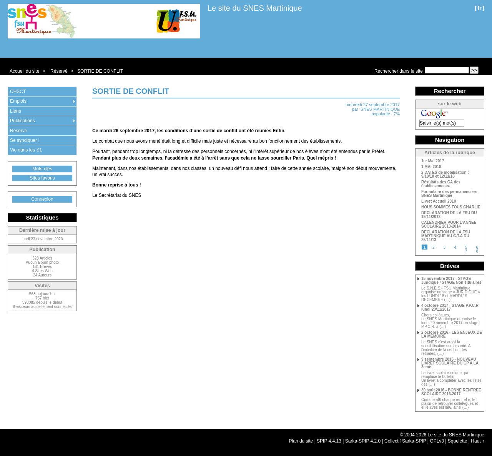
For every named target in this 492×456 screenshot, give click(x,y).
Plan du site (301, 441)
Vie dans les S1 (26, 150)
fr (479, 8)
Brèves (449, 266)
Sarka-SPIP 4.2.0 (363, 441)
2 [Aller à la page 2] (433, 247)
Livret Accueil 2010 (438, 201)
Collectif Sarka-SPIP (405, 441)
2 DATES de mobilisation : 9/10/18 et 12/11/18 (445, 174)
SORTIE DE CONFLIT (100, 71)
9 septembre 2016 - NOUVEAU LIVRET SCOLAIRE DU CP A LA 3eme (450, 363)
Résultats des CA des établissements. (440, 184)
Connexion (42, 199)
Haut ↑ (477, 441)
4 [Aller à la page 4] (455, 247)
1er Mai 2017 (432, 161)
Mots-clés (42, 168)
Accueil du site (24, 71)
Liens (15, 111)
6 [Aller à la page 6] (477, 247)
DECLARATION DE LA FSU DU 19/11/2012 (449, 215)
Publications (22, 120)
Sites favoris (42, 178)
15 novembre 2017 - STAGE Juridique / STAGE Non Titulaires (451, 281)
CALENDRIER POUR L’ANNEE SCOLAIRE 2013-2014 (448, 224)
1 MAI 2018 (431, 167)
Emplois (18, 101)
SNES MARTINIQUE (380, 109)
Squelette (457, 441)
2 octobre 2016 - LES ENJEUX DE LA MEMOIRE (451, 334)
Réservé (59, 71)
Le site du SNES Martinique (255, 8)
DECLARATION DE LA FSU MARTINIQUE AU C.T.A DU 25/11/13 (445, 236)
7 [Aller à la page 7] (466, 251)
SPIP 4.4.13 (329, 441)
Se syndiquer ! (25, 140)
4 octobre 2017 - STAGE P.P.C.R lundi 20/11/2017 (450, 307)
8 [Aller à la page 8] (477, 251)
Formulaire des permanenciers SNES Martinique (449, 194)
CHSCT (18, 91)
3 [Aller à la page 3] (444, 247)
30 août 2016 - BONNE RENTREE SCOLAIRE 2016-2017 (451, 392)
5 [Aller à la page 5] (466, 247)
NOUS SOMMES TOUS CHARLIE (450, 207)
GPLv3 (437, 441)
